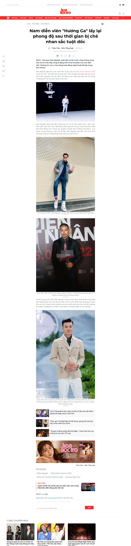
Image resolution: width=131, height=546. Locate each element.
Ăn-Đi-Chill (78, 18)
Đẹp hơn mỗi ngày (50, 18)
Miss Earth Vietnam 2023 (85, 71)
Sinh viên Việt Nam (86, 5)
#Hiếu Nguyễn (42, 473)
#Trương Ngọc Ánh (72, 477)
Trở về (4, 76)
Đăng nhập (40, 498)
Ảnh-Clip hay (88, 18)
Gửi (89, 507)
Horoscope (115, 18)
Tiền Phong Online (53, 5)
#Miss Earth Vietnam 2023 (61, 473)
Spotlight (107, 18)
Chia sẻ (4, 61)
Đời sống (14, 18)
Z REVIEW (98, 18)
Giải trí (31, 18)
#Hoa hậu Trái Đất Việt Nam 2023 (50, 477)
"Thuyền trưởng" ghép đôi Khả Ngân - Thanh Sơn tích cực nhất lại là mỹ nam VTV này (70, 432)
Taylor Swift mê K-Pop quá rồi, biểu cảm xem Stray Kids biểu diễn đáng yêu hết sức (58, 487)
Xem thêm (123, 17)
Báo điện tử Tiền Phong (65, 11)
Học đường (38, 18)
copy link (66, 56)
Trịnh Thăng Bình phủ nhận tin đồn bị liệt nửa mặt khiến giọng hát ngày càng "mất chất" (71, 412)
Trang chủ (8, 17)
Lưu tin (4, 66)
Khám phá (23, 18)
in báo (69, 56)
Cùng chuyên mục (17, 520)
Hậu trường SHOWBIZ (66, 18)
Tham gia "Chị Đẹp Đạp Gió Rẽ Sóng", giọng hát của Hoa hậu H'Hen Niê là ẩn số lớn (71, 422)
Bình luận (4, 71)
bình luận (73, 56)
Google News (102, 24)
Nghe (4, 56)
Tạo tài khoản (52, 498)
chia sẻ (58, 56)
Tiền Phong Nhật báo (69, 5)
